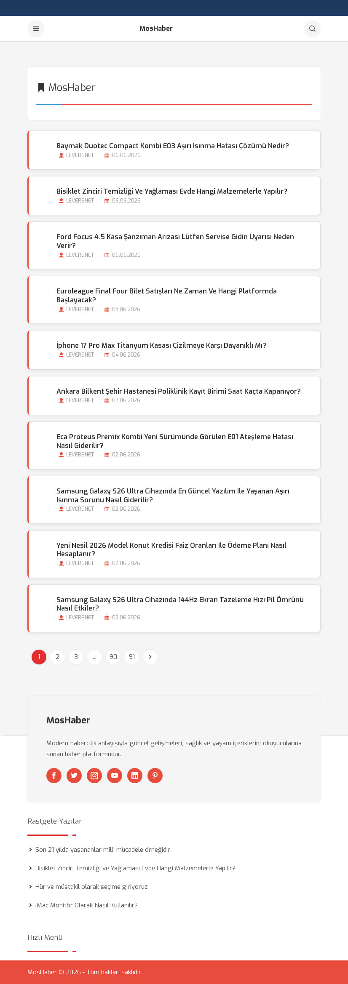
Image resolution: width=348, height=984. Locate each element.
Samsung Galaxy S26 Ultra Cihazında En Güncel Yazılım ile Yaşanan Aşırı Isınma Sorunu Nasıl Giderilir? (172, 495)
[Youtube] (114, 775)
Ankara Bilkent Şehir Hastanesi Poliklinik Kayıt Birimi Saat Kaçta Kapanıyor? (178, 391)
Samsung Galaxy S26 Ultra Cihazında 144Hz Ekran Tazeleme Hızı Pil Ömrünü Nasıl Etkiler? (180, 604)
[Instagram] (94, 775)
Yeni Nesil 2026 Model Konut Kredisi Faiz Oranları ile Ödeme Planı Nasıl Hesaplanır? (171, 550)
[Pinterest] (155, 775)
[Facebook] (54, 775)
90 (113, 657)
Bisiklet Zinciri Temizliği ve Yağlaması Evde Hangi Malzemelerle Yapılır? (171, 191)
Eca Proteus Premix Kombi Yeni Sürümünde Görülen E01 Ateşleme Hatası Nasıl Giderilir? (174, 441)
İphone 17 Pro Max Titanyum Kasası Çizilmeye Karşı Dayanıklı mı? (161, 345)
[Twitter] (74, 775)
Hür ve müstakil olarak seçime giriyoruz (91, 887)
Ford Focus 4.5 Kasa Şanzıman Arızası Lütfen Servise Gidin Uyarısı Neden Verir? (175, 241)
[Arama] (312, 28)
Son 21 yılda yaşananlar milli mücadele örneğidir (102, 849)
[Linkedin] (134, 775)
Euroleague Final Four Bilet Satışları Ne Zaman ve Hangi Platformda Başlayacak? (166, 295)
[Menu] (35, 28)
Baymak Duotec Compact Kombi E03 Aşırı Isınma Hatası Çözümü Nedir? (172, 145)
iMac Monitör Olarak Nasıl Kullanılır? (86, 905)
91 (132, 657)
